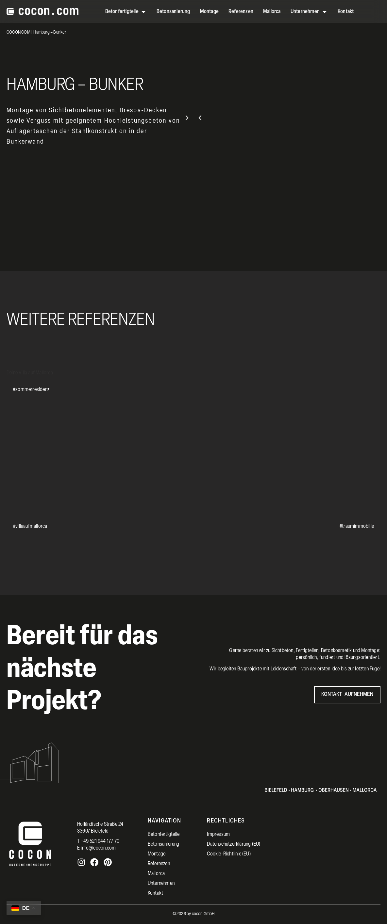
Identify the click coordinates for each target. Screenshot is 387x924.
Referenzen (159, 864)
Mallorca (156, 873)
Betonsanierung (163, 844)
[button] (200, 118)
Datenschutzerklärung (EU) (233, 844)
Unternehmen (161, 883)
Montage (156, 854)
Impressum (218, 834)
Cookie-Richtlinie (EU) (228, 854)
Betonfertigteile (163, 834)
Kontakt (155, 893)
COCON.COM (18, 32)
